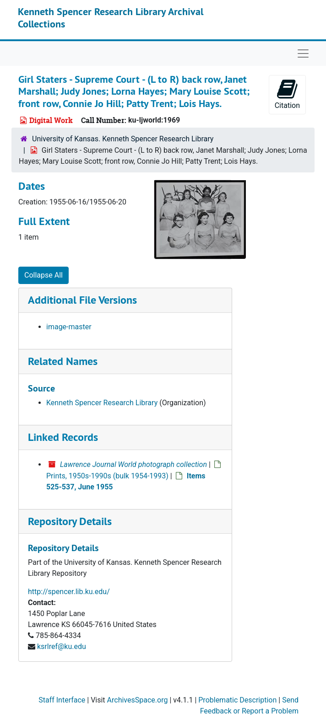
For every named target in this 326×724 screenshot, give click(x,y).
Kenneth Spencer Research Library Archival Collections (110, 17)
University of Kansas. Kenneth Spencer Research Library (122, 138)
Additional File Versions (82, 300)
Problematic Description (237, 700)
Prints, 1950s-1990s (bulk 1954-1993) (107, 476)
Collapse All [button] (43, 275)
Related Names (63, 361)
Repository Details (70, 521)
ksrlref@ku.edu (61, 646)
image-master (69, 326)
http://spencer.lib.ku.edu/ (69, 591)
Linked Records (63, 437)
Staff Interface (61, 700)
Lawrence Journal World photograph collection (133, 464)
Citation (287, 94)
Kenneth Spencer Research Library (102, 402)
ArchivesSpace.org (137, 700)
